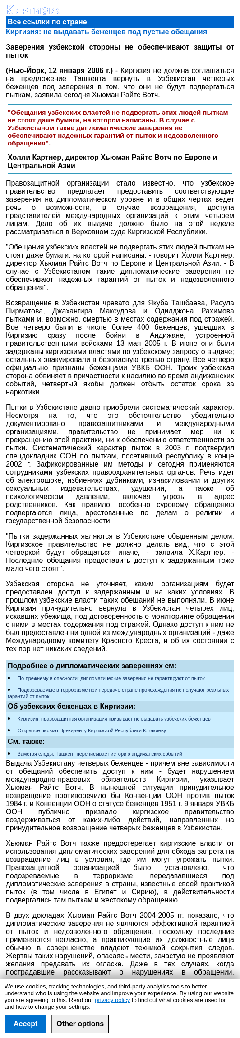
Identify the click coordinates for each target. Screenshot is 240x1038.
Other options (80, 1024)
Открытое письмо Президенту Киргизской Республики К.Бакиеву (92, 730)
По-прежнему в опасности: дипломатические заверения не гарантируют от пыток (111, 678)
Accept (25, 1024)
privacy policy (112, 1000)
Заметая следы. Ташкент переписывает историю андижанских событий (100, 754)
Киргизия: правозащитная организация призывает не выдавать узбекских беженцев (114, 718)
